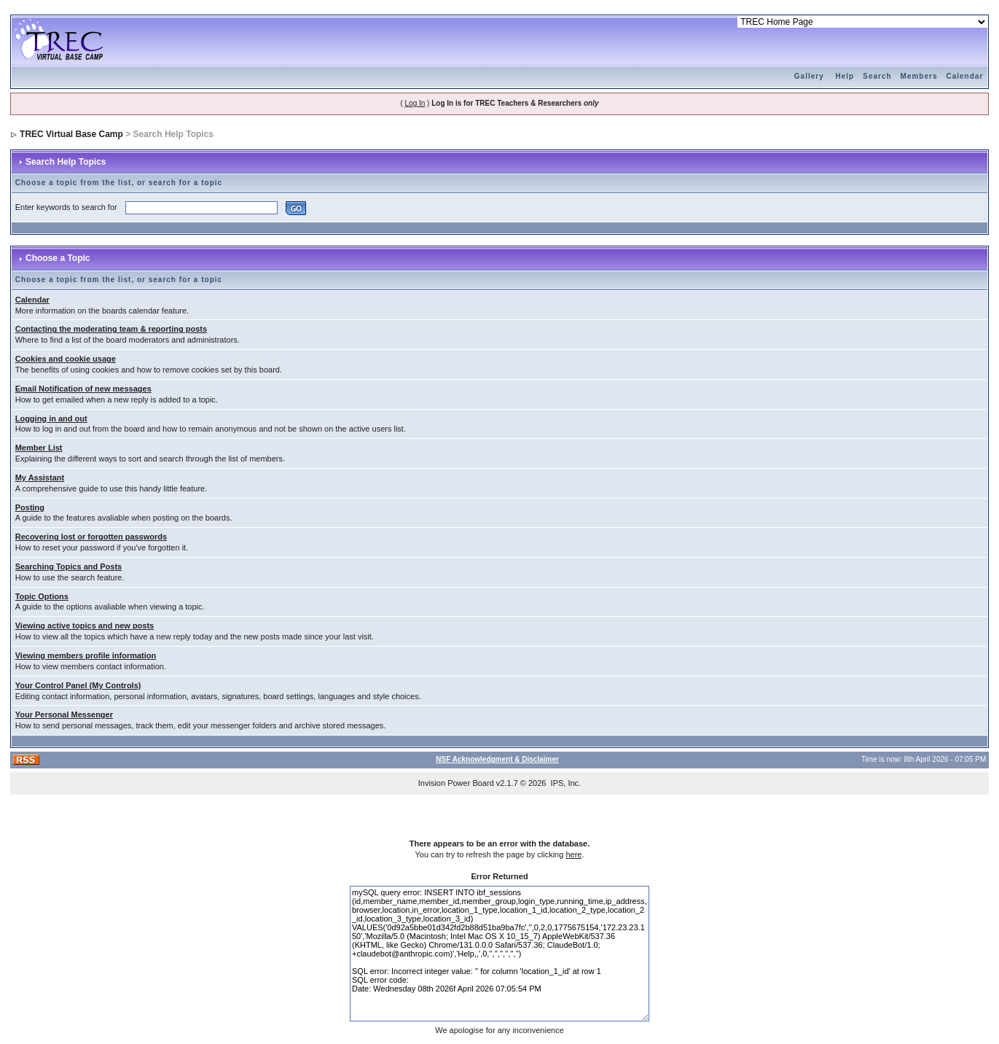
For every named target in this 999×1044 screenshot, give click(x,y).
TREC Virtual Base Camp (71, 134)
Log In (415, 103)
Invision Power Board (456, 783)
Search (877, 76)
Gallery (809, 76)
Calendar (964, 76)
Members (919, 76)
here (573, 854)
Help (845, 76)
